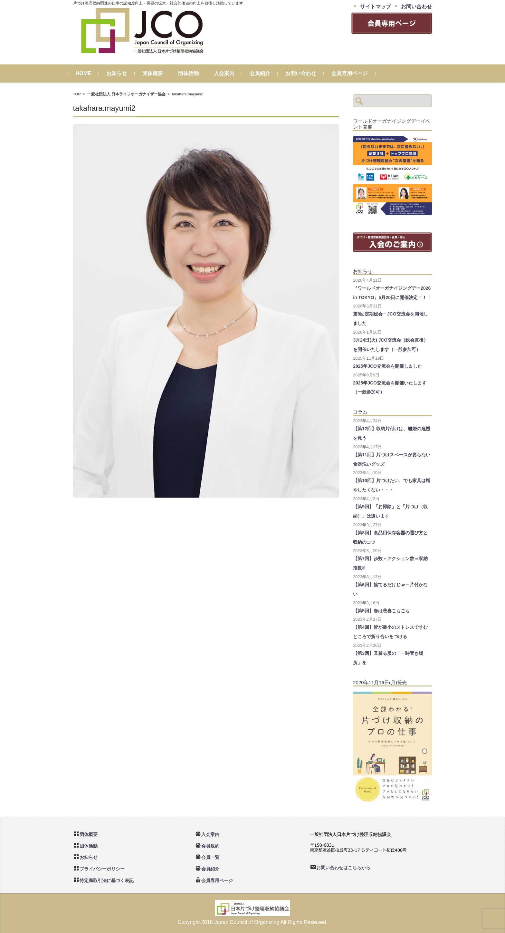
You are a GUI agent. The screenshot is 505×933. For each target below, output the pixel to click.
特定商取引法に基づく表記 (107, 880)
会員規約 (210, 846)
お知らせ (121, 73)
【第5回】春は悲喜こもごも (381, 610)
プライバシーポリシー (102, 868)
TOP (77, 94)
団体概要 (157, 73)
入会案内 (229, 73)
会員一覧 (210, 857)
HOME (88, 73)
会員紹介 (264, 73)
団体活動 (193, 73)
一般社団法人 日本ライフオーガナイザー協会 (126, 94)
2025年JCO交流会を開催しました (387, 366)
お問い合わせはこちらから (343, 867)
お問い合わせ (305, 73)
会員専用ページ (354, 73)
